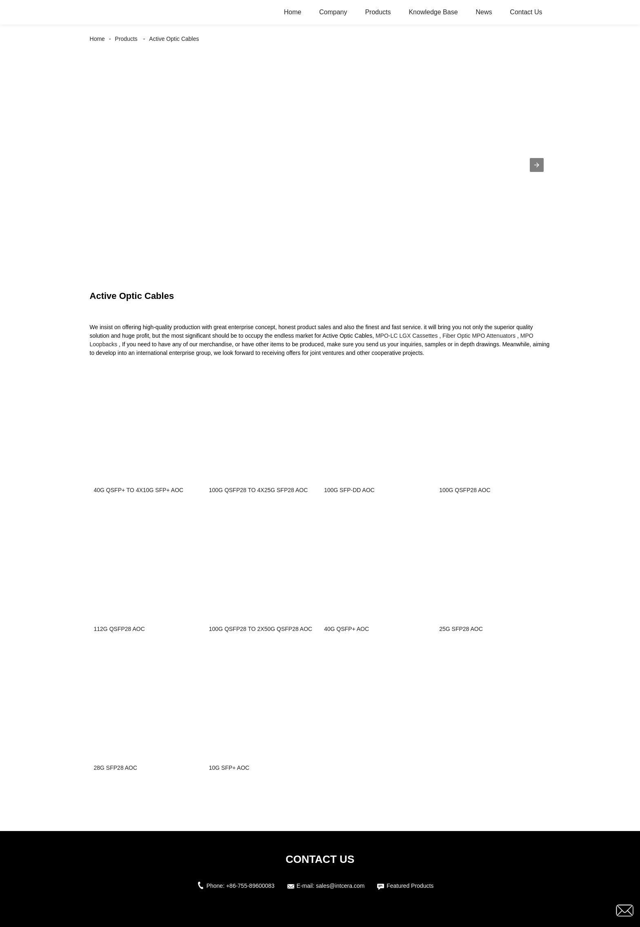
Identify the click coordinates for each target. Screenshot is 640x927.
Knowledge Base (433, 12)
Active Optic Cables (174, 39)
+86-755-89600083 (250, 885)
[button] (537, 165)
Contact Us (526, 12)
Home (292, 12)
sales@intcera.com (340, 885)
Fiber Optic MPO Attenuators (479, 335)
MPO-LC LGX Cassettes (407, 335)
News (484, 12)
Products (378, 12)
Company (333, 12)
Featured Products (410, 885)
